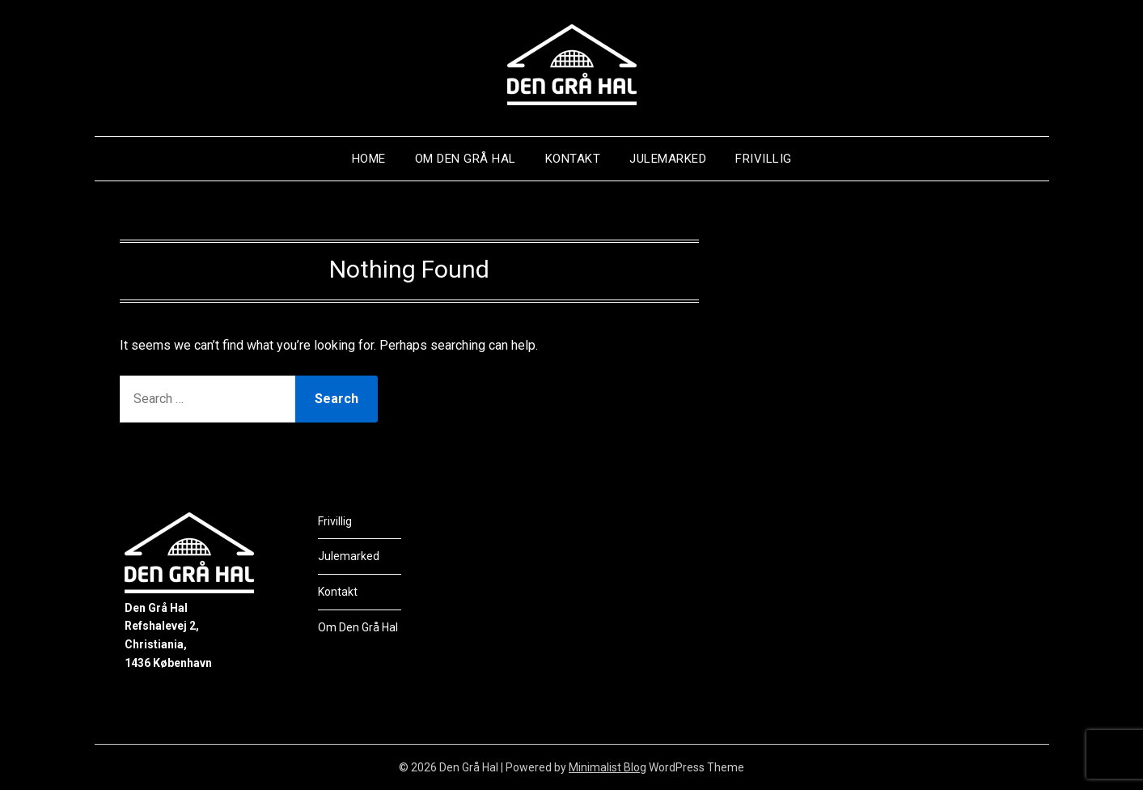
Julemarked (667, 158)
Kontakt (573, 158)
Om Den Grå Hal (465, 158)
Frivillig (763, 158)
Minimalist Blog (607, 767)
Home (369, 158)
